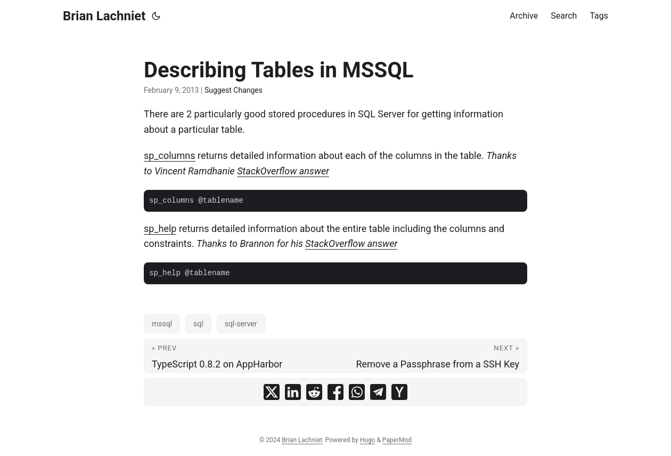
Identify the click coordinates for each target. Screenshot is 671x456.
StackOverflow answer (283, 171)
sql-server (241, 323)
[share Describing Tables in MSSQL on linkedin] (293, 392)
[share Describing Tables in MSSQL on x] (272, 392)
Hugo (367, 440)
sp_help (160, 228)
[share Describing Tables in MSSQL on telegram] (378, 392)
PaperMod (397, 440)
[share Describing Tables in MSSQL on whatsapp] (357, 392)
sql (198, 323)
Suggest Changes (233, 90)
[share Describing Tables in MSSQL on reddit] (314, 392)
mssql (162, 323)
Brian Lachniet (104, 16)
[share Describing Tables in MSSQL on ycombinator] (399, 392)
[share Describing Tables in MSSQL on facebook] (335, 392)
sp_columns (169, 155)
